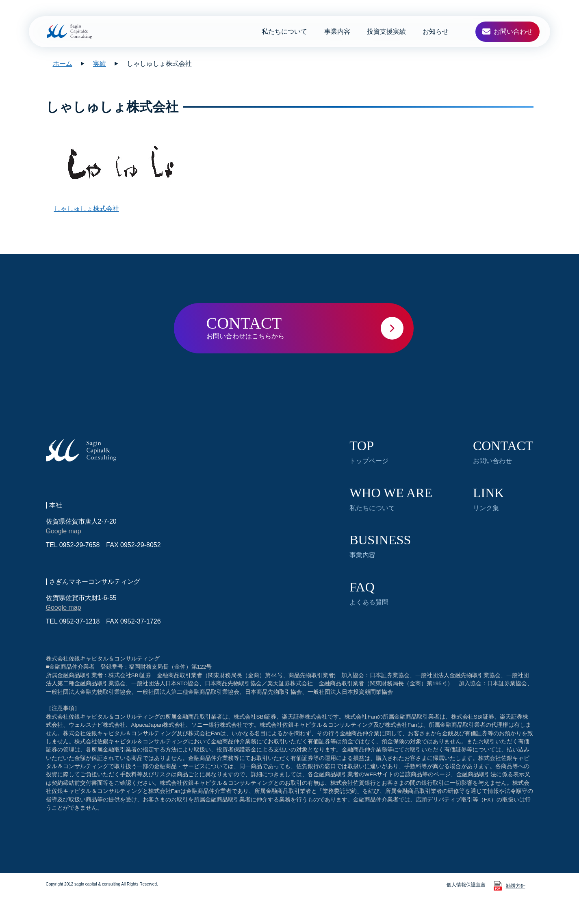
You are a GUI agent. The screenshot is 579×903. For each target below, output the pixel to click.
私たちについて (284, 31)
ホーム (62, 63)
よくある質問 (368, 593)
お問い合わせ (503, 451)
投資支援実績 (386, 31)
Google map (63, 531)
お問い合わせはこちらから (310, 327)
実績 (99, 63)
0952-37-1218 (79, 621)
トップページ (368, 451)
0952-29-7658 (79, 544)
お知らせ (436, 31)
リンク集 (488, 498)
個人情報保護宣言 (466, 885)
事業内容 (337, 31)
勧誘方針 (515, 886)
